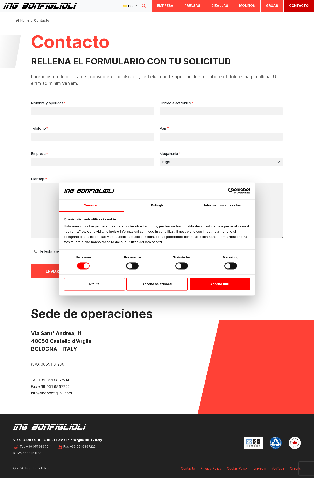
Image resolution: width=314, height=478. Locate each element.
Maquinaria (170, 153)
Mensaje (39, 179)
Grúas (272, 5)
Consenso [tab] (91, 205)
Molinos (247, 5)
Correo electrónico (176, 103)
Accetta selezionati (157, 284)
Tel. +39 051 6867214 (50, 380)
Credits (295, 468)
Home (22, 20)
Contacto (299, 5)
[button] (130, 6)
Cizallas (219, 5)
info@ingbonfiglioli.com (51, 393)
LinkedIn (259, 468)
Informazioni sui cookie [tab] (222, 205)
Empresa (165, 5)
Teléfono (39, 128)
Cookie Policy (237, 468)
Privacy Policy (211, 468)
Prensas (192, 5)
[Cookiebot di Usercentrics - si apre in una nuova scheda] (231, 191)
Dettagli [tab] (157, 205)
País (164, 128)
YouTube (278, 468)
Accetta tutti (219, 284)
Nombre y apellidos (48, 103)
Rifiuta (94, 284)
